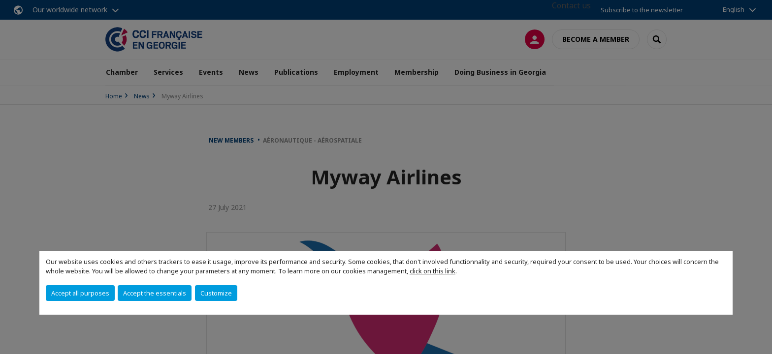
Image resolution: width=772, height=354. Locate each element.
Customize (216, 293)
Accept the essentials (154, 293)
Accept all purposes (80, 293)
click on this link (432, 270)
